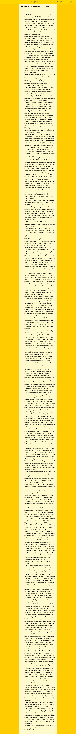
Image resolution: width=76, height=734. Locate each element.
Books (37, 2)
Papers (41, 2)
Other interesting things (68, 2)
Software (53, 2)
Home (32, 2)
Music (58, 2)
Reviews (46, 2)
